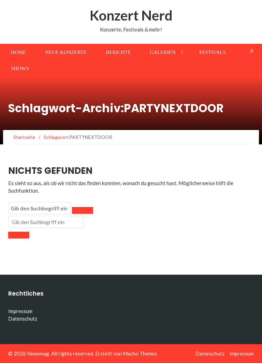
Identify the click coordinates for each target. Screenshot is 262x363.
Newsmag (38, 353)
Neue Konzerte (66, 52)
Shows (20, 68)
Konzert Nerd (131, 15)
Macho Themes (140, 353)
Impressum (20, 311)
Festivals (212, 52)
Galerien (163, 52)
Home (18, 52)
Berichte (118, 52)
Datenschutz (22, 318)
